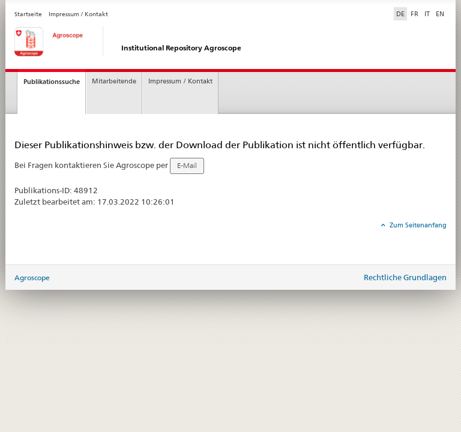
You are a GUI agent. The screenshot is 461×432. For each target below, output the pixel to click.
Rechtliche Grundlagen (405, 277)
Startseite (28, 14)
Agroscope (32, 277)
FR (414, 14)
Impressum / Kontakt (78, 14)
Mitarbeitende (114, 81)
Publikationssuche (51, 81)
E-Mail (187, 165)
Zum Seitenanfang (417, 225)
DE (401, 13)
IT (427, 14)
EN (440, 14)
